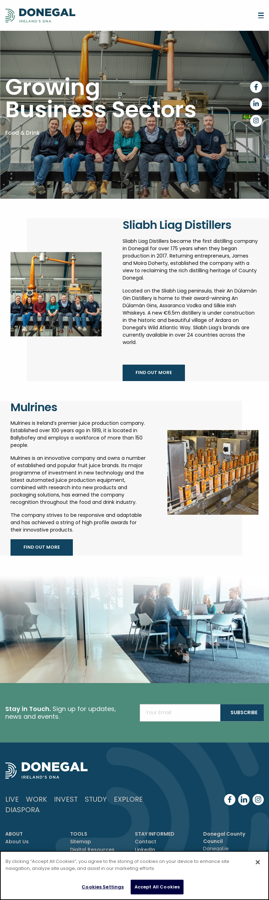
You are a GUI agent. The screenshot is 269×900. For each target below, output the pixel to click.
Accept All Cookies (157, 887)
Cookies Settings (103, 887)
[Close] (257, 862)
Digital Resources (92, 849)
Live (12, 799)
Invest (66, 799)
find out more (154, 372)
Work (36, 799)
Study (96, 799)
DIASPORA (22, 810)
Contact (145, 841)
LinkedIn (145, 849)
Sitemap (80, 841)
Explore (128, 799)
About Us (17, 841)
